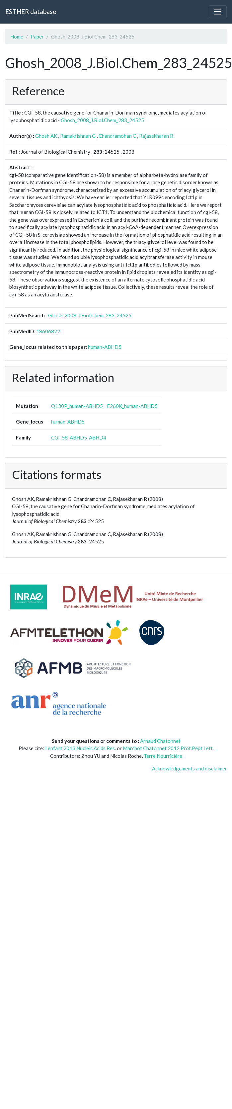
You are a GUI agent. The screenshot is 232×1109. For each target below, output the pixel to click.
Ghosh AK (46, 136)
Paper (37, 37)
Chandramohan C (117, 136)
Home (16, 37)
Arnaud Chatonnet (160, 741)
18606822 (48, 331)
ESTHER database (30, 11)
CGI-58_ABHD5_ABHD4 (78, 437)
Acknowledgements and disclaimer (189, 768)
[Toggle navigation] (218, 11)
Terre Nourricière (163, 756)
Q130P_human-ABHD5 (77, 406)
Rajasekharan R (156, 136)
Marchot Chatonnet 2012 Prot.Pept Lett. (168, 748)
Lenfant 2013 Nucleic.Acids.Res (80, 748)
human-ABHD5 (104, 347)
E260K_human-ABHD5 (132, 406)
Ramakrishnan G (78, 136)
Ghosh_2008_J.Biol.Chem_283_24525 (102, 120)
